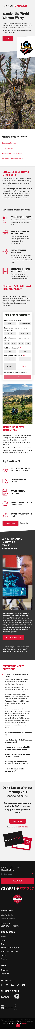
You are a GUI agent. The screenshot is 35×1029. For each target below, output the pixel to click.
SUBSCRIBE (17, 881)
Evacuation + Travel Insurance (13, 153)
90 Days (14, 343)
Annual (10, 333)
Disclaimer (4, 970)
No (25, 351)
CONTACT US (17, 821)
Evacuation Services (10, 143)
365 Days (27, 343)
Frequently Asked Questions (12, 159)
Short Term (24, 333)
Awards (3, 955)
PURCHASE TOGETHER (13, 638)
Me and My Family (25, 323)
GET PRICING (10, 523)
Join (7, 38)
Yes (10, 351)
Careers (3, 940)
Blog (2, 944)
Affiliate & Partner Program (10, 948)
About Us (4, 936)
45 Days (7, 343)
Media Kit (4, 959)
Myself (10, 323)
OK (18, 1026)
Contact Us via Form (8, 919)
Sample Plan (24, 523)
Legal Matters (5, 974)
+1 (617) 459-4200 (21, 827)
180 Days (20, 343)
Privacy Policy (27, 1023)
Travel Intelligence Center (9, 951)
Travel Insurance (8, 148)
